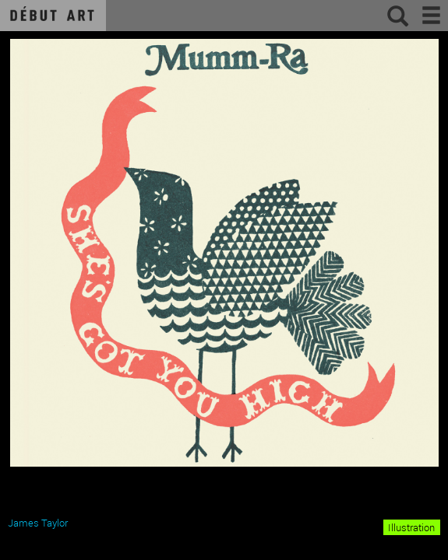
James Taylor (38, 523)
